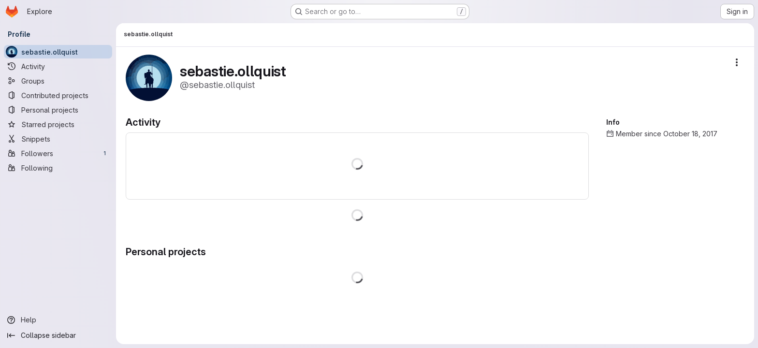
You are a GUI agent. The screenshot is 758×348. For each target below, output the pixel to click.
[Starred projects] (58, 124)
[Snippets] (58, 138)
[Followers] (58, 153)
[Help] (58, 320)
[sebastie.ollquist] (58, 51)
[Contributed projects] (58, 95)
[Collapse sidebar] (58, 335)
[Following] (58, 167)
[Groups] (58, 80)
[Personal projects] (58, 109)
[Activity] (58, 66)
